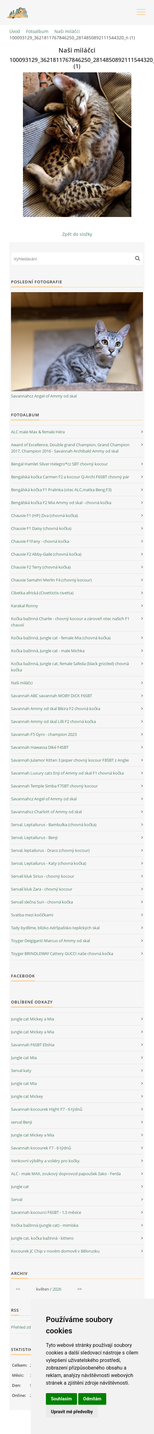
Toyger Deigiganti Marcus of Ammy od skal (50, 940)
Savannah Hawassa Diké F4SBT (40, 747)
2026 (56, 1289)
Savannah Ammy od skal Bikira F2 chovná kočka (55, 708)
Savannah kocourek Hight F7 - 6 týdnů (46, 1109)
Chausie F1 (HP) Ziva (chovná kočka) (44, 515)
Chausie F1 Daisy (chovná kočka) (41, 528)
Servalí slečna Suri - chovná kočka (42, 902)
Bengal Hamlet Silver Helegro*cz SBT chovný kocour (59, 464)
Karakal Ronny (24, 606)
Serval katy (21, 1070)
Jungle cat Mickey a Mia (32, 1019)
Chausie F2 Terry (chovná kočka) (41, 567)
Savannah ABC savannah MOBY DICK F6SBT (51, 695)
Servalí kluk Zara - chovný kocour (41, 889)
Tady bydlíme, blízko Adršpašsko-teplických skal (55, 928)
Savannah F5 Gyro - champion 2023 (44, 734)
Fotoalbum (37, 31)
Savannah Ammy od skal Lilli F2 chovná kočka (53, 721)
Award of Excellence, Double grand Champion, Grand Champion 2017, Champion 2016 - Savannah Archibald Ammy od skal (70, 448)
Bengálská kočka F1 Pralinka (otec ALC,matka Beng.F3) (61, 489)
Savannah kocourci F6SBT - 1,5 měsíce (46, 1212)
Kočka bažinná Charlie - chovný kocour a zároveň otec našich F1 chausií (70, 622)
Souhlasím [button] (61, 1398)
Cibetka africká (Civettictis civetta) (42, 593)
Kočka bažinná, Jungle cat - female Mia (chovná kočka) (61, 638)
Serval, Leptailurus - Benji (34, 837)
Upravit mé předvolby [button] (72, 1411)
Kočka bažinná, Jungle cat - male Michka (48, 650)
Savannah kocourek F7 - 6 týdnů (41, 1148)
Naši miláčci (67, 31)
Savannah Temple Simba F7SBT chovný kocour (54, 786)
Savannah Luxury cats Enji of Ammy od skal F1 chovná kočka (67, 773)
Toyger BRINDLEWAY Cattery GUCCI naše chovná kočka (62, 953)
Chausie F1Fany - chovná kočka (40, 541)
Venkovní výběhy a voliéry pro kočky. (45, 1161)
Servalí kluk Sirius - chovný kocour (42, 876)
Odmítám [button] (92, 1398)
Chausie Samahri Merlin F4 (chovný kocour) (51, 580)
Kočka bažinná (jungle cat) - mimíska (44, 1225)
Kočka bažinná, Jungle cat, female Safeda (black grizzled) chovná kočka (70, 667)
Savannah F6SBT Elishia (32, 1045)
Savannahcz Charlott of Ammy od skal (46, 811)
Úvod (14, 31)
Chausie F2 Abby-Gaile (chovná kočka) (46, 554)
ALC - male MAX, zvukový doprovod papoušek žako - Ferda (66, 1173)
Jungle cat (20, 1186)
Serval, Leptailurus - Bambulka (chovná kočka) (53, 824)
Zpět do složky (77, 234)
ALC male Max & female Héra (38, 432)
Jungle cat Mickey (27, 1096)
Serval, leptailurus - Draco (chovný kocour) (50, 850)
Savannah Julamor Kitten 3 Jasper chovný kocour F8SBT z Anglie (70, 760)
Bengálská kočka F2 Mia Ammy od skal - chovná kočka (61, 502)
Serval (16, 1199)
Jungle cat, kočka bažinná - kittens (42, 1238)
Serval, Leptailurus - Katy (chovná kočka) (48, 863)
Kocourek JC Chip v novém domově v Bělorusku (55, 1251)
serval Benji (21, 1122)
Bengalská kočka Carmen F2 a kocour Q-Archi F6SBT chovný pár (70, 477)
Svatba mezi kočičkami (32, 915)
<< (18, 1289)
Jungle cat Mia (24, 1057)
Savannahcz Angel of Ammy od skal (44, 396)
